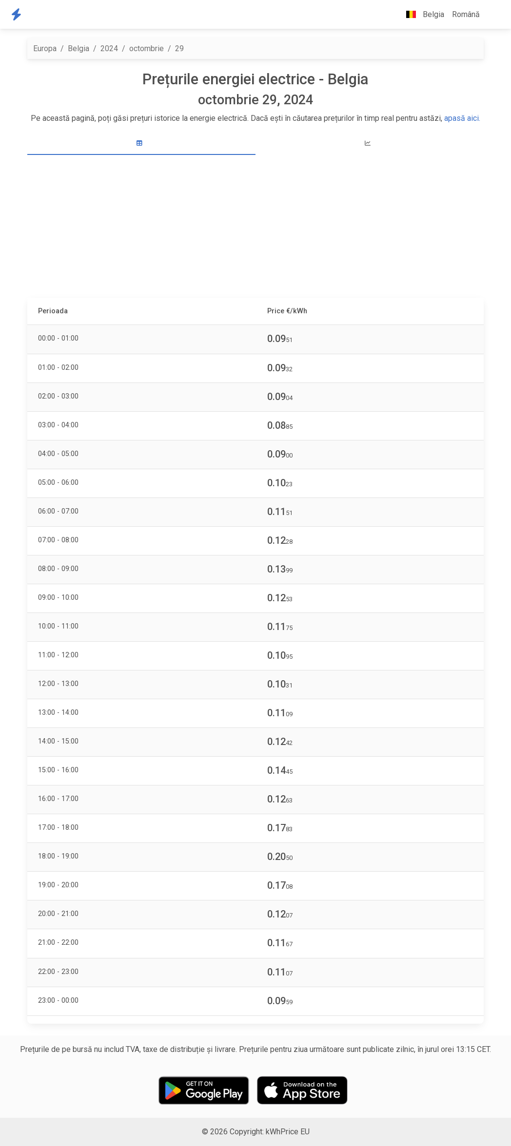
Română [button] (466, 14)
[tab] (141, 143)
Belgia (78, 48)
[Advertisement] (255, 227)
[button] (491, 14)
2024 (109, 48)
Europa (45, 48)
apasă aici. (462, 118)
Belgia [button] (421, 14)
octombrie (146, 48)
